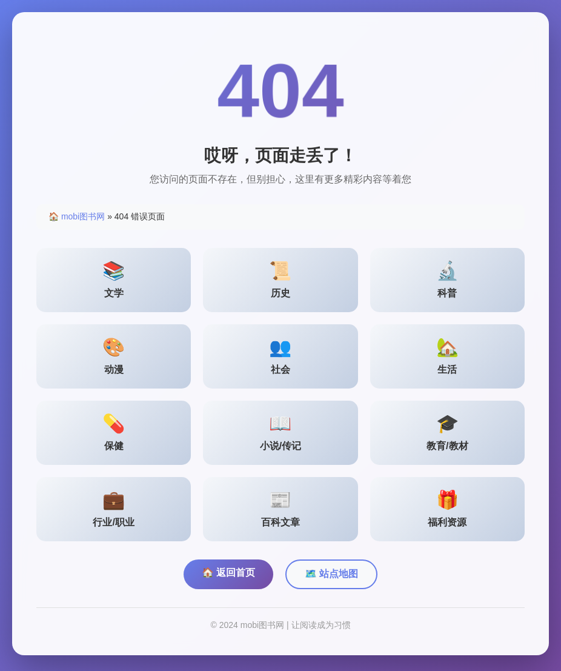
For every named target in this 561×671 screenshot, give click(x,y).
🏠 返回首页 (228, 575)
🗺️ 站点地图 (331, 577)
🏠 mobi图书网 (76, 219)
